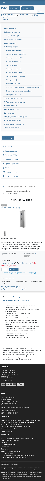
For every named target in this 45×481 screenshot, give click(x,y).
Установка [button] (27, 8)
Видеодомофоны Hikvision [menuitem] (15, 73)
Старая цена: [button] (29, 263)
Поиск (40, 12)
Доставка (4, 449)
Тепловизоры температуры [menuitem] (14, 102)
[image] (22, 219)
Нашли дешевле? (8, 266)
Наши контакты (6, 431)
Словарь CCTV (10, 155)
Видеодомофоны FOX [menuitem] (13, 69)
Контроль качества (12, 176)
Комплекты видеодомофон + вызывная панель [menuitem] (23, 87)
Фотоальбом (9, 168)
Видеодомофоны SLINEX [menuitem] (15, 58)
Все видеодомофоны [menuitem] (14, 50)
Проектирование (11, 163)
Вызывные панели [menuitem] (13, 84)
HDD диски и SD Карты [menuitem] (12, 36)
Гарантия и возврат (8, 445)
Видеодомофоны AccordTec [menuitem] (16, 54)
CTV (36, 254)
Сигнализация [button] (10, 43)
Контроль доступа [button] (11, 109)
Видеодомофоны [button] (11, 47)
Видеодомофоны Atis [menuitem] (13, 61)
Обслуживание (10, 159)
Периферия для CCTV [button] (12, 95)
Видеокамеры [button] (10, 28)
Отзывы (4, 442)
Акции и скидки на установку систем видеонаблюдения (20, 420)
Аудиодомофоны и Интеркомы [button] (16, 117)
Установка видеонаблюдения (11, 425)
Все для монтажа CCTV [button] (13, 98)
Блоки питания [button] (10, 106)
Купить (13, 269)
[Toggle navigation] (3, 2)
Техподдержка (10, 151)
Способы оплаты (7, 453)
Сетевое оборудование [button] (13, 39)
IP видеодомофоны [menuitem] (13, 80)
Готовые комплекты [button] (12, 128)
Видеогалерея (10, 172)
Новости (7, 146)
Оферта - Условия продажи (10, 451)
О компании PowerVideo (9, 429)
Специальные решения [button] (13, 120)
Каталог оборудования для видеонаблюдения (17, 422)
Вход (36, 15)
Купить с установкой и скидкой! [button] (13, 289)
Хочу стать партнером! (10, 287)
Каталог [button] (14, 8)
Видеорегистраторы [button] (12, 32)
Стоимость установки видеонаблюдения (15, 427)
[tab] (6, 297)
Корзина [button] (5, 18)
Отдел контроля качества (10, 440)
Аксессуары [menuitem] (9, 113)
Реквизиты (5, 447)
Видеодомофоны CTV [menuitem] (13, 65)
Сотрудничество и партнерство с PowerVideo (17, 438)
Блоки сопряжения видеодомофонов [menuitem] (19, 91)
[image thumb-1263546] (4, 233)
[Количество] (4, 269)
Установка (8, 138)
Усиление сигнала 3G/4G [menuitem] (14, 124)
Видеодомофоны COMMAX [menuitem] (15, 76)
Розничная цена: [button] (11, 263)
